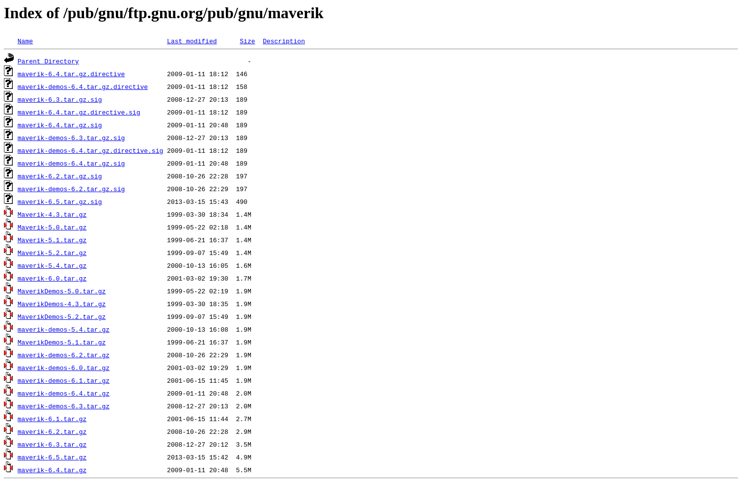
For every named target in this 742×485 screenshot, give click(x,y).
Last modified (192, 40)
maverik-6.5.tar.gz (52, 457)
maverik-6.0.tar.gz (52, 278)
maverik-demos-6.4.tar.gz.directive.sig (90, 150)
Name (25, 40)
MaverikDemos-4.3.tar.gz (62, 303)
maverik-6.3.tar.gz (52, 444)
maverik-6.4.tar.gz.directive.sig (79, 112)
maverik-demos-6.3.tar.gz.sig (71, 137)
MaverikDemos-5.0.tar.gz (62, 290)
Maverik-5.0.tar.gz (52, 227)
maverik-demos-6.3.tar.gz (64, 405)
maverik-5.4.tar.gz (52, 265)
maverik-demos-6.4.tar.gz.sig (71, 163)
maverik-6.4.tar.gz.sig (60, 124)
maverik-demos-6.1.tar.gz (64, 380)
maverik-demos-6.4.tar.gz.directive (83, 86)
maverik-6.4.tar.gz (52, 469)
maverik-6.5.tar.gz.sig (60, 201)
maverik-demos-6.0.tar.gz (64, 367)
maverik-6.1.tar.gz (52, 418)
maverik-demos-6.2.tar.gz (64, 354)
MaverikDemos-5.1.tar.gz (62, 342)
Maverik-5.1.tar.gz (52, 239)
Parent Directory (48, 61)
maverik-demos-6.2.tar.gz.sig (71, 188)
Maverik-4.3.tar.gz (52, 214)
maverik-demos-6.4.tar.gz (64, 393)
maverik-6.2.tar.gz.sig (60, 175)
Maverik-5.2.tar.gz (52, 252)
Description (284, 40)
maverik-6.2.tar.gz (52, 431)
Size (247, 40)
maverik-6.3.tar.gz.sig (60, 99)
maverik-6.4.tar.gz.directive (71, 73)
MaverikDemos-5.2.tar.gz (62, 316)
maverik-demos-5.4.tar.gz (64, 329)
